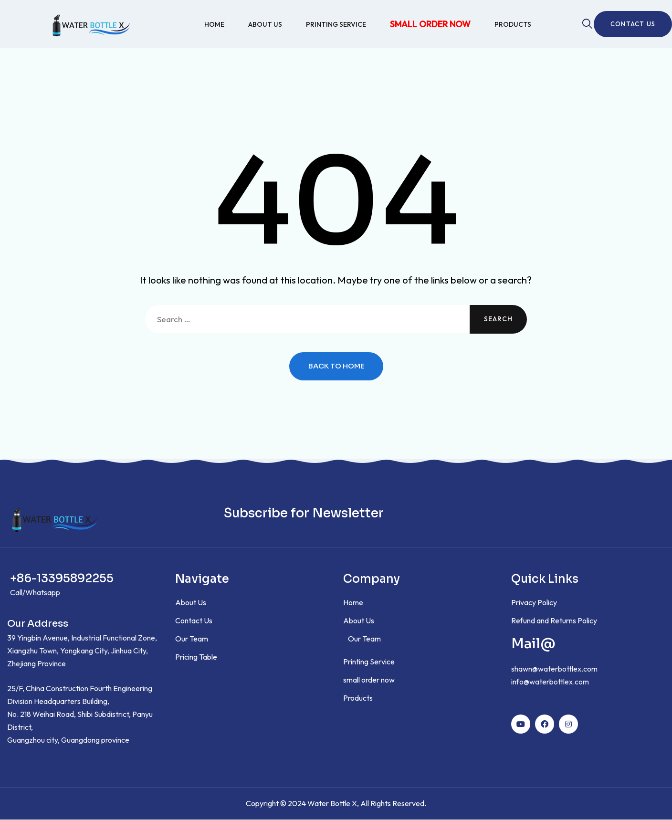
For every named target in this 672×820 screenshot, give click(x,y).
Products (512, 24)
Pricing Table (196, 657)
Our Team (191, 639)
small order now (430, 24)
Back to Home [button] (336, 366)
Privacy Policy (534, 603)
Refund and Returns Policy (554, 621)
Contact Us (193, 621)
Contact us (632, 24)
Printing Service (336, 24)
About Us (265, 24)
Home (214, 24)
